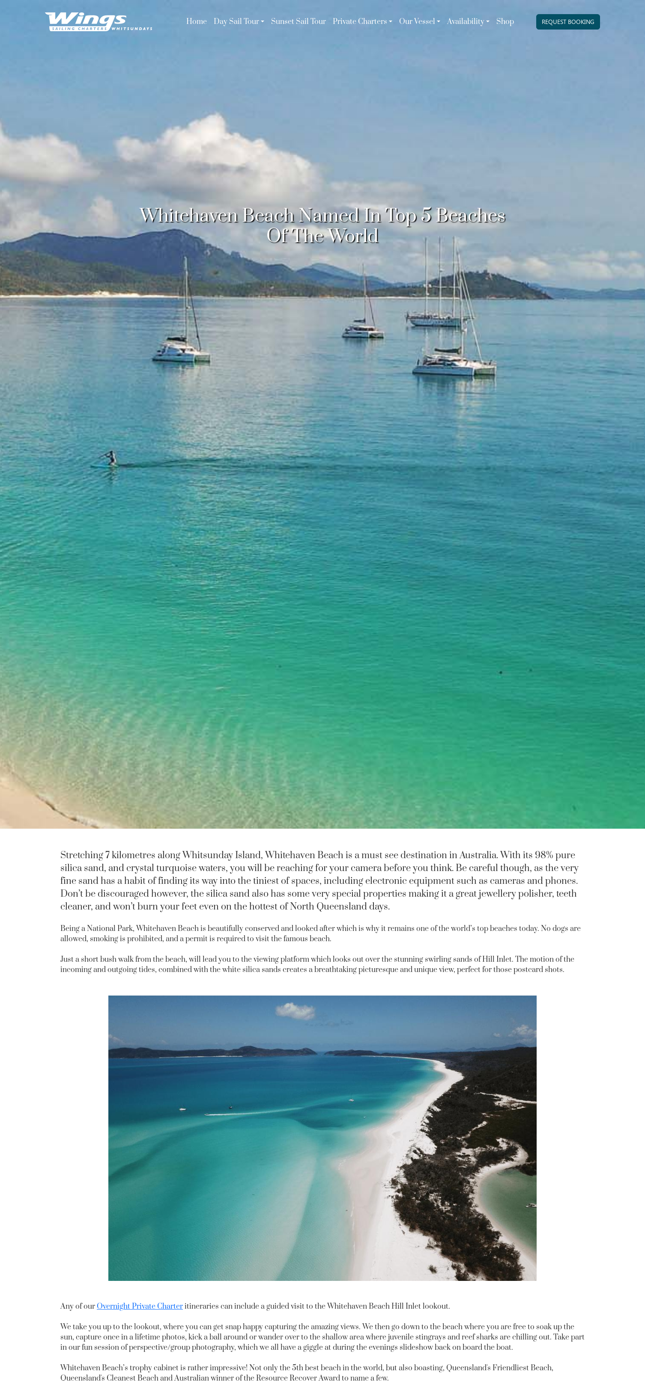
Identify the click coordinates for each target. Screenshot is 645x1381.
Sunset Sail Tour (298, 22)
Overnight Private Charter (140, 1306)
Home (196, 22)
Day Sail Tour (236, 22)
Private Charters (360, 22)
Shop (505, 22)
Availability (465, 22)
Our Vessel (417, 22)
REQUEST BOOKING (568, 22)
